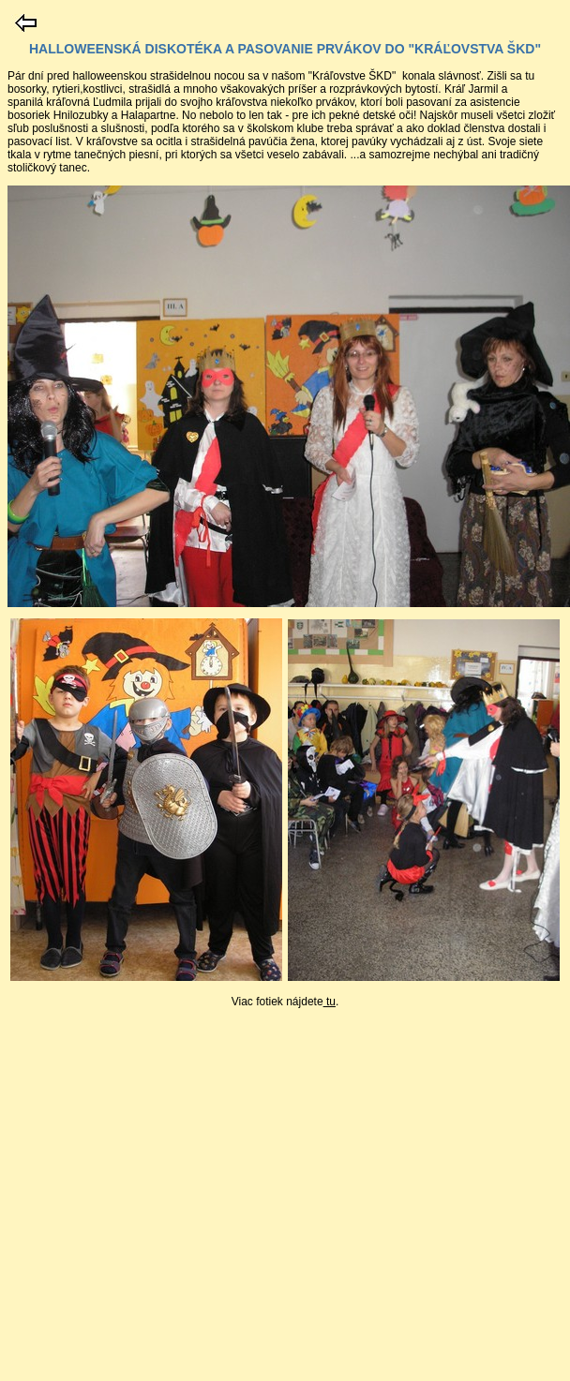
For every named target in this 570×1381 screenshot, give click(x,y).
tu (329, 1001)
